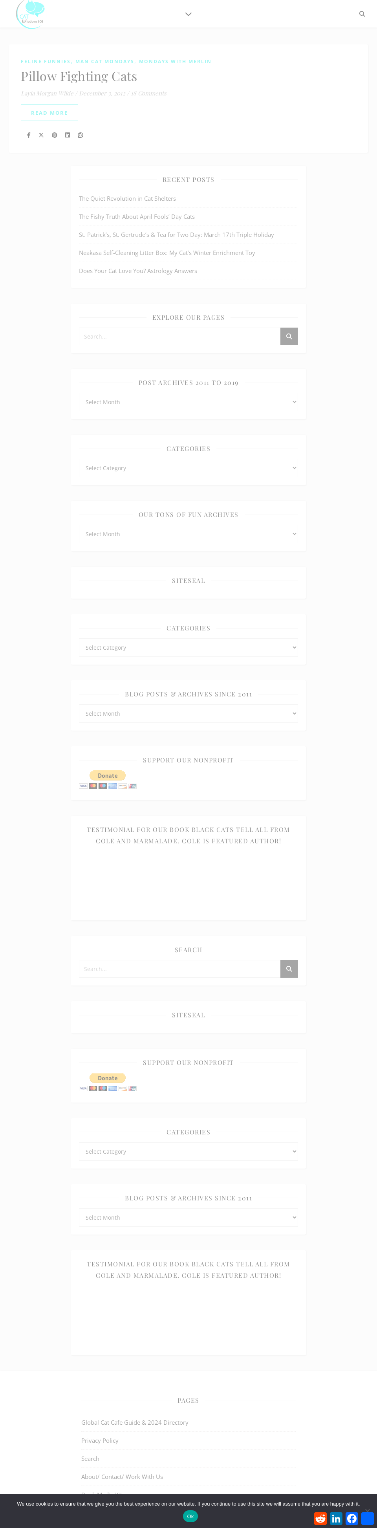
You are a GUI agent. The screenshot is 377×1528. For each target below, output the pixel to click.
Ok (190, 1516)
